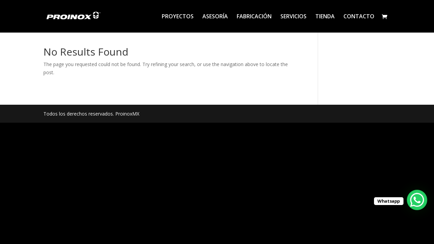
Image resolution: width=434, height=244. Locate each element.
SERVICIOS (293, 17)
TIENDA (325, 17)
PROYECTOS (178, 17)
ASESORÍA (215, 17)
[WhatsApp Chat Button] (417, 200)
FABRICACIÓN (254, 17)
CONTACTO (358, 17)
